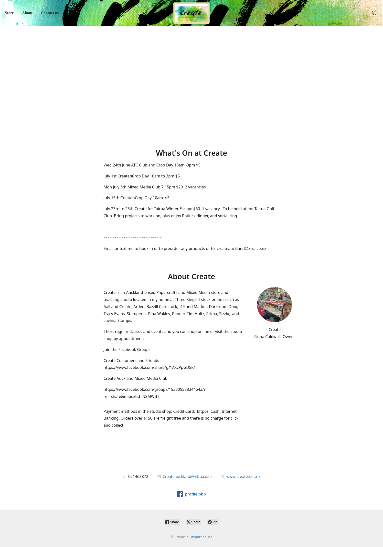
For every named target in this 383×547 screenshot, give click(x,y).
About (27, 13)
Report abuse (201, 537)
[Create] (191, 13)
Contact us (50, 13)
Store (9, 13)
